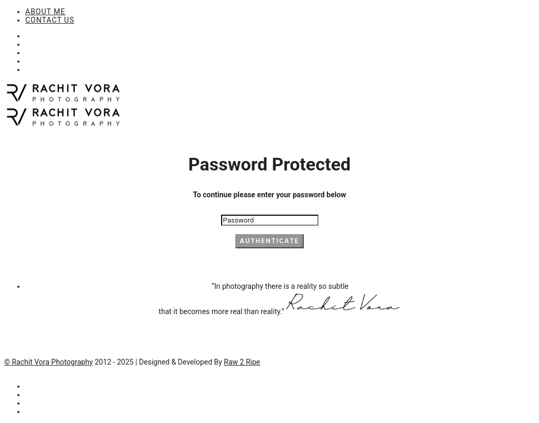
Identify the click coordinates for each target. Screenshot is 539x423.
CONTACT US (49, 20)
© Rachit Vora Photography (48, 362)
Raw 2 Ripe (242, 362)
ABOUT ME (45, 11)
